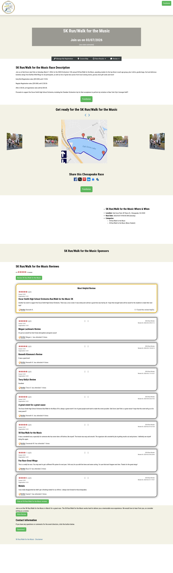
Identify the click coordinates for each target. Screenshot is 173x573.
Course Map (82, 59)
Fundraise (166, 3)
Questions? (21, 529)
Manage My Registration (63, 59)
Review (114, 59)
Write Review (21, 514)
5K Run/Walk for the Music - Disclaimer (29, 539)
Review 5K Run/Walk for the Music (29, 278)
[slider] (22, 272)
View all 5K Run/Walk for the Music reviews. (32, 501)
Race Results (98, 59)
